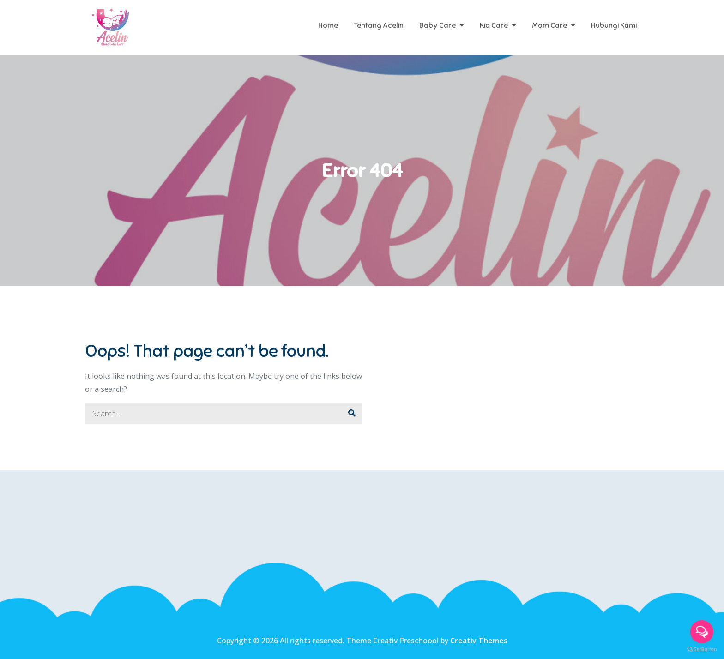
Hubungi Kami (614, 25)
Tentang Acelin (379, 25)
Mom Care (549, 25)
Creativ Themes (478, 640)
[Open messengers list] (701, 631)
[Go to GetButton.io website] (702, 650)
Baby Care (437, 25)
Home (328, 25)
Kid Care (494, 25)
